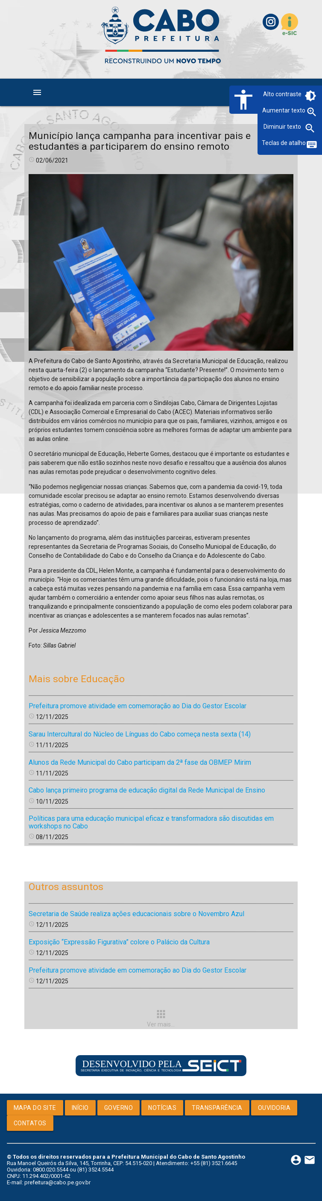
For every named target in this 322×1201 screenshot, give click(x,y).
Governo (118, 1107)
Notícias (162, 1107)
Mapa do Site (35, 1107)
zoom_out (310, 128)
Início (80, 1107)
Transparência (217, 1107)
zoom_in (312, 112)
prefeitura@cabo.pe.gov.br (57, 1182)
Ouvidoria (274, 1107)
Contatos (30, 1123)
